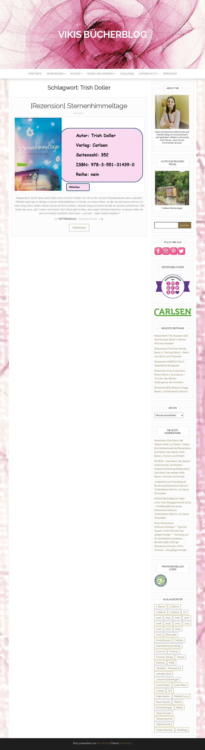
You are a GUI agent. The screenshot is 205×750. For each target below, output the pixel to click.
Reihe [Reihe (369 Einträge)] (179, 707)
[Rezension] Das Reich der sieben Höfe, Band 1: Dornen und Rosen (172, 452)
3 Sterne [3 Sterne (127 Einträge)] (174, 606)
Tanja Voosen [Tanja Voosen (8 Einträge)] (163, 713)
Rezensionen (56, 73)
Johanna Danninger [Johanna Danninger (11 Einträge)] (167, 679)
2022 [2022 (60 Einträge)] (158, 629)
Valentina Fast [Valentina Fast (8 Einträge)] (164, 724)
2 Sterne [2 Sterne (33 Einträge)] (160, 606)
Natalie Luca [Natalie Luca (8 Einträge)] (181, 696)
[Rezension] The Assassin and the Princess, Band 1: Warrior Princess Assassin (171, 339)
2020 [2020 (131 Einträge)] (177, 623)
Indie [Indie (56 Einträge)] (171, 662)
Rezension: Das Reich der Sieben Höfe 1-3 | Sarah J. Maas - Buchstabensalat (172, 444)
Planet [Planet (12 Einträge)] (177, 702)
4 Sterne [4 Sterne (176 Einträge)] (161, 612)
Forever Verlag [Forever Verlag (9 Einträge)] (164, 657)
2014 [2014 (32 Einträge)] (158, 617)
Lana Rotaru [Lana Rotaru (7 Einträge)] (163, 685)
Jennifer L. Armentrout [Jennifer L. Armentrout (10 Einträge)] (168, 668)
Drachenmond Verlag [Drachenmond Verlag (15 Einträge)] (168, 645)
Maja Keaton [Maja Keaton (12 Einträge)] (163, 696)
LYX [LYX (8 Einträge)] (170, 690)
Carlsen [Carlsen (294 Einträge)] (179, 640)
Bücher (76, 73)
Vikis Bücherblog (102, 34)
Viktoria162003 (67, 219)
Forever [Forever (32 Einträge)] (173, 651)
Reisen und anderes (101, 73)
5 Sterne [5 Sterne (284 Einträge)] (174, 612)
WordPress (103, 743)
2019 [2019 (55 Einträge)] (168, 623)
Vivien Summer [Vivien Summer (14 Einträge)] (164, 730)
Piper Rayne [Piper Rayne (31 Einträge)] (163, 702)
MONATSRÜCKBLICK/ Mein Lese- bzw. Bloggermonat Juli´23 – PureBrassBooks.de (172, 502)
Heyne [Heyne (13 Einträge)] (180, 657)
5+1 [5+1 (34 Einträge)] (185, 612)
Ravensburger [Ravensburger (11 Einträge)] (164, 707)
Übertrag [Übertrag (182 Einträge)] (182, 730)
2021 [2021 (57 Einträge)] (186, 623)
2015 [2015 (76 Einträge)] (167, 617)
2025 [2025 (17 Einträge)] (158, 634)
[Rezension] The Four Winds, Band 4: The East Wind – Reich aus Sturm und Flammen (171, 352)
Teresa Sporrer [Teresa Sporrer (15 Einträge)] (164, 718)
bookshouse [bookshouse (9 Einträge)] (163, 640)
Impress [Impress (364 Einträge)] (160, 662)
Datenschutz (149, 73)
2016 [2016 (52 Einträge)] (177, 617)
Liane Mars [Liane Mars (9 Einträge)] (180, 685)
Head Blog (126, 743)
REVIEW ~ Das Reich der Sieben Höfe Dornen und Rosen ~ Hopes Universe (172, 465)
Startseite (35, 73)
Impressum (170, 73)
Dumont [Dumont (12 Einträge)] (160, 651)
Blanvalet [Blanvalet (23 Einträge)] (171, 634)
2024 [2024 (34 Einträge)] (177, 629)
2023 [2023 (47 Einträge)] (168, 629)
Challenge (127, 73)
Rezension (78, 113)
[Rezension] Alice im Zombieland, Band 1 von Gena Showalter (171, 489)
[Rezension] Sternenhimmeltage (79, 106)
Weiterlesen (79, 227)
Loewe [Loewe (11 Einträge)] (160, 690)
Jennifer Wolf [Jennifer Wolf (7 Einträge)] (163, 673)
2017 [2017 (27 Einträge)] (186, 617)
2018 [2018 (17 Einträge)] (158, 623)
